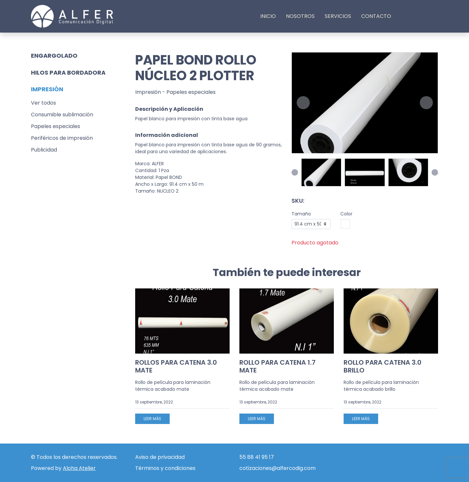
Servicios (338, 16)
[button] (303, 102)
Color (346, 214)
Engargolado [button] (54, 55)
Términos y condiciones (165, 468)
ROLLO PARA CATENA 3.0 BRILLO (382, 366)
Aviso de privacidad (160, 457)
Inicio (268, 16)
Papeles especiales (55, 126)
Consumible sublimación (62, 114)
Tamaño (301, 214)
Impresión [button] (47, 89)
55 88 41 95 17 (256, 457)
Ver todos (43, 103)
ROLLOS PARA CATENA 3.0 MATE (176, 366)
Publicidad (44, 149)
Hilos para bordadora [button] (68, 72)
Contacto (376, 16)
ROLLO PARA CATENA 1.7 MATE (277, 366)
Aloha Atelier (79, 468)
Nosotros (300, 16)
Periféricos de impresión (62, 138)
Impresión (148, 92)
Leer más (152, 418)
